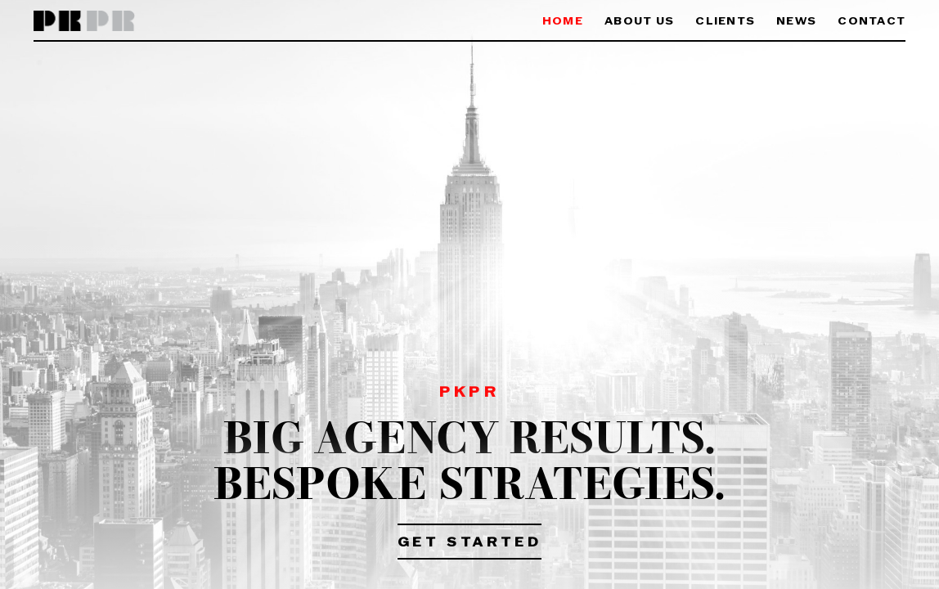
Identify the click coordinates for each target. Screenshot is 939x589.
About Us (639, 21)
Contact (871, 21)
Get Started (470, 543)
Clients (725, 21)
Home (562, 21)
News (796, 21)
